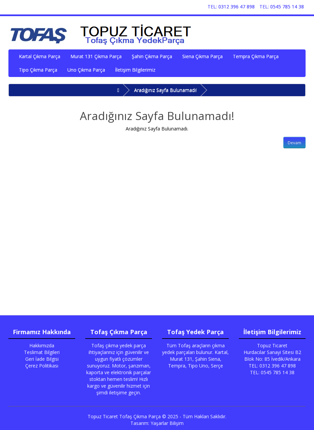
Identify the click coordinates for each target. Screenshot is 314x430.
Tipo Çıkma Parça (38, 70)
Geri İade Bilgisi (42, 359)
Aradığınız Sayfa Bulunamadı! (165, 90)
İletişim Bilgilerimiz (135, 70)
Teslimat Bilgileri (42, 352)
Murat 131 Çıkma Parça (96, 56)
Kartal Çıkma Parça (39, 56)
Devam (294, 143)
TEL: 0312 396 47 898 (231, 6)
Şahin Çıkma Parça (152, 56)
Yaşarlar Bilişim (167, 423)
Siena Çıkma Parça (202, 56)
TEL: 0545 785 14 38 (281, 6)
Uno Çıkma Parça (86, 70)
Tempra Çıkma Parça (256, 56)
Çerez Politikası (41, 365)
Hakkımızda (41, 345)
